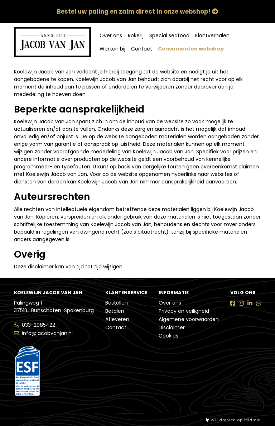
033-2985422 (38, 325)
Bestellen (116, 302)
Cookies (168, 335)
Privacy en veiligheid (184, 311)
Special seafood (169, 35)
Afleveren (117, 319)
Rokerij (136, 35)
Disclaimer (172, 327)
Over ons (111, 35)
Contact (141, 48)
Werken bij (112, 48)
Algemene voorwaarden (189, 319)
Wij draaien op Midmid (233, 420)
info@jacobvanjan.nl (47, 333)
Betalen (114, 311)
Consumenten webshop (191, 48)
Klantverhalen (212, 35)
